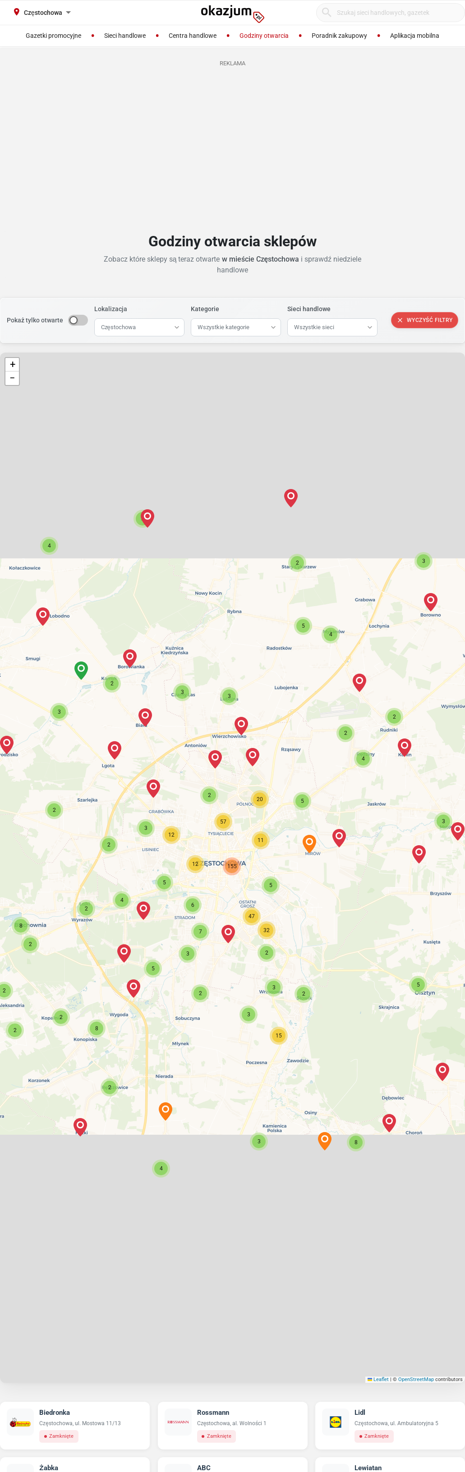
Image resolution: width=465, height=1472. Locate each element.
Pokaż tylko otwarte (35, 320)
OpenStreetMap (416, 1379)
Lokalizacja (110, 309)
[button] (195, 864)
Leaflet (378, 1379)
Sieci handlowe (309, 309)
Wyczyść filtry (424, 320)
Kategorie (205, 309)
